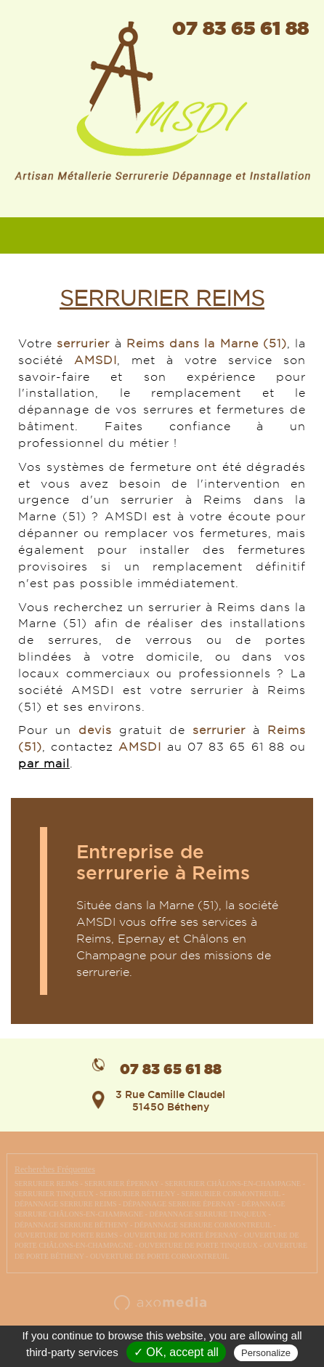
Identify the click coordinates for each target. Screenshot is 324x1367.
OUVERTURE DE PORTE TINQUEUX (198, 1245)
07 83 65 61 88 (240, 28)
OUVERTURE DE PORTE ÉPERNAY (181, 1235)
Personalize (266, 1352)
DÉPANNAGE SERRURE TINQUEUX (208, 1214)
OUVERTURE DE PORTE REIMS (66, 1235)
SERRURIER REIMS (46, 1183)
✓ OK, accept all (176, 1352)
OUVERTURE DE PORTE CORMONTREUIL (159, 1256)
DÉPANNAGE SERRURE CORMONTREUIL (203, 1225)
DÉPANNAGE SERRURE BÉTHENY (72, 1225)
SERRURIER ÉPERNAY (121, 1183)
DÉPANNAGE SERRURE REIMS (66, 1204)
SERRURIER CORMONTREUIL (230, 1194)
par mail (44, 763)
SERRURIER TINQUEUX (54, 1194)
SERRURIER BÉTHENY (137, 1194)
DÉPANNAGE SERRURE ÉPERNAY (179, 1204)
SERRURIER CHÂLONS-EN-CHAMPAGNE (233, 1183)
